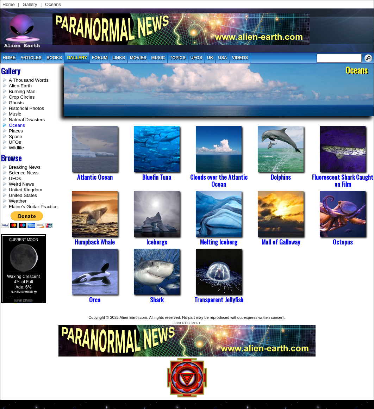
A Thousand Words (29, 80)
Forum (99, 57)
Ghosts (16, 102)
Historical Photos (26, 108)
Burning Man (22, 91)
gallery (77, 57)
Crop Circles (22, 97)
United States (23, 195)
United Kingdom (25, 189)
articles (31, 57)
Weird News (21, 184)
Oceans (53, 4)
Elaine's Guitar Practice (33, 206)
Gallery (30, 4)
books (54, 57)
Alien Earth (20, 85)
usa (222, 57)
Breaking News (24, 167)
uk (210, 57)
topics (177, 57)
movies (138, 57)
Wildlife (16, 147)
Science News (23, 172)
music (158, 57)
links (118, 57)
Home (8, 4)
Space (15, 136)
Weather (17, 201)
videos (240, 57)
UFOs (196, 57)
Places (16, 131)
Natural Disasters (27, 119)
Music (15, 114)
